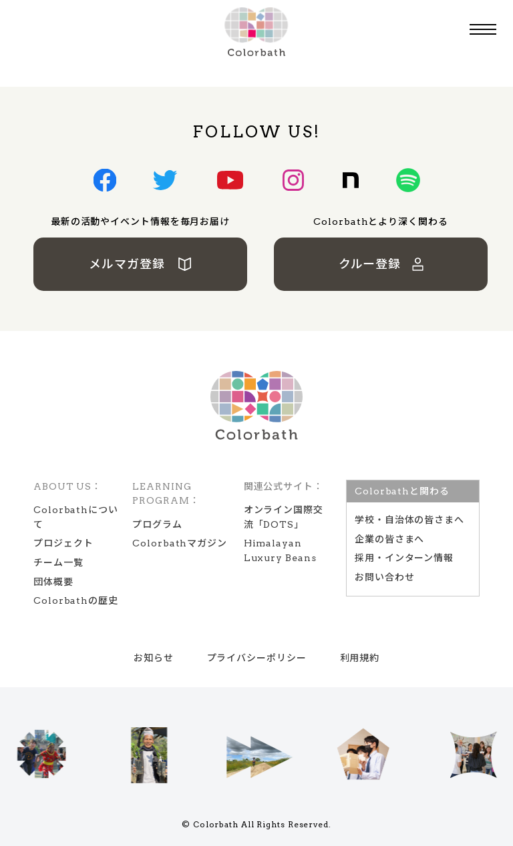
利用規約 (360, 658)
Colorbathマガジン (179, 543)
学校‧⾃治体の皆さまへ (409, 519)
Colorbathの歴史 (75, 600)
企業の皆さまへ (389, 539)
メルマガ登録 (140, 264)
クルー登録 (381, 264)
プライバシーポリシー (257, 658)
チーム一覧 (58, 562)
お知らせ (154, 658)
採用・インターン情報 (404, 557)
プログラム (157, 524)
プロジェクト (63, 543)
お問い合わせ (384, 577)
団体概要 (53, 581)
